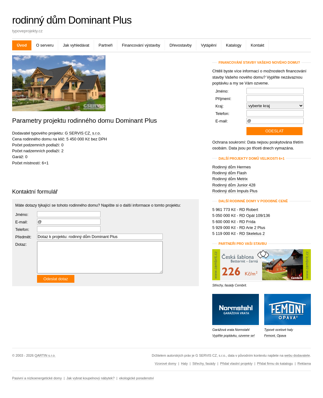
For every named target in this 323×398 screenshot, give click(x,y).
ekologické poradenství (136, 378)
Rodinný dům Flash (229, 173)
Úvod (22, 45)
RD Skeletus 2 (252, 233)
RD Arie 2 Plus (252, 227)
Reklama (304, 363)
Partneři (106, 45)
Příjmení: (223, 98)
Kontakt (257, 45)
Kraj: (219, 106)
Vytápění (209, 45)
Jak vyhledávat (76, 45)
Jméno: (21, 214)
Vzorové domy (165, 363)
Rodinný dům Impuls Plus (234, 191)
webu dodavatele (297, 355)
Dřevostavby (181, 45)
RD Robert (248, 209)
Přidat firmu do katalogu (275, 363)
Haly (184, 363)
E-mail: (21, 222)
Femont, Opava (275, 335)
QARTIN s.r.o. (45, 355)
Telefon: (222, 113)
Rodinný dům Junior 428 (233, 185)
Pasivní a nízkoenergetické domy (37, 378)
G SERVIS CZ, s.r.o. (83, 133)
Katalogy (233, 45)
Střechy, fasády (203, 363)
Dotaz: (21, 244)
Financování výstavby (141, 45)
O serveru (45, 45)
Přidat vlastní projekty (236, 363)
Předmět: (23, 237)
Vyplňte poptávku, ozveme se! (233, 335)
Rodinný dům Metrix (230, 178)
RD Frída (247, 221)
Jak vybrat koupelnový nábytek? (91, 378)
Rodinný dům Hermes (231, 167)
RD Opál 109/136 (254, 215)
